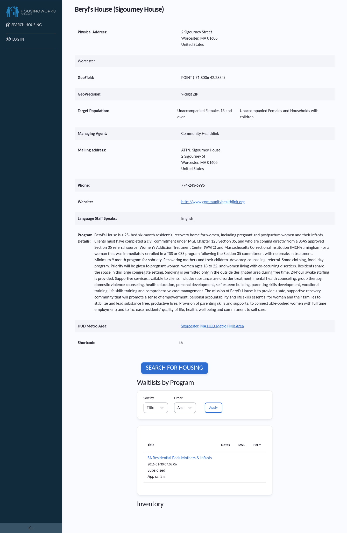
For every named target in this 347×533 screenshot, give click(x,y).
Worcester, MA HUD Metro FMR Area (212, 326)
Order (178, 398)
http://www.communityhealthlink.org (213, 201)
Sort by (149, 398)
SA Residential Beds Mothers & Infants (180, 457)
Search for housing (174, 367)
